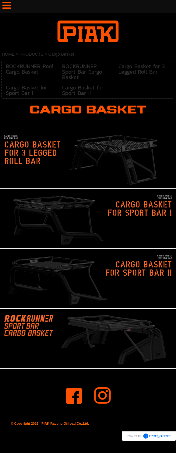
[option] (88, 159)
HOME (8, 54)
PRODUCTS (31, 54)
